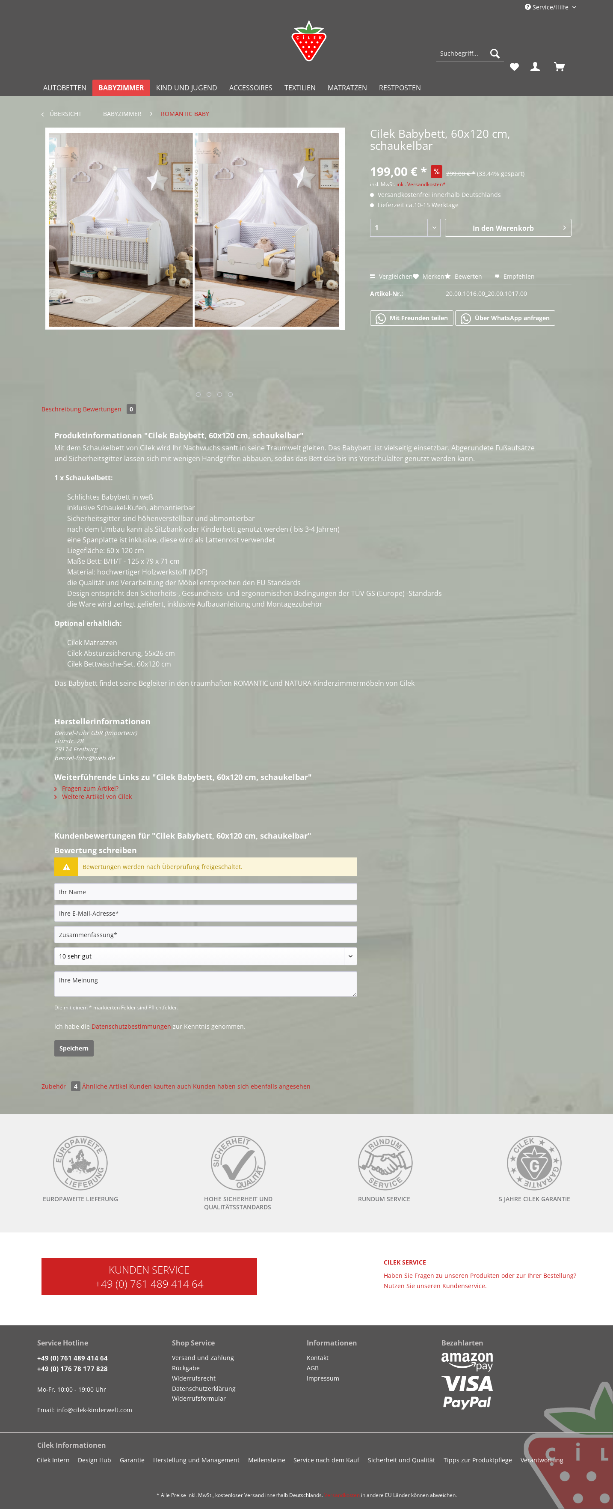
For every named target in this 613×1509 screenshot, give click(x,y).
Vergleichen (391, 276)
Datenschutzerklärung (204, 1388)
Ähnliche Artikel (104, 1086)
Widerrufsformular (199, 1398)
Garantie (132, 1460)
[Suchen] (495, 53)
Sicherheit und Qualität (401, 1460)
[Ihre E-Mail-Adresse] (205, 913)
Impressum (323, 1378)
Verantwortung (542, 1460)
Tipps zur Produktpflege (478, 1460)
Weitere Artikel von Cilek (93, 796)
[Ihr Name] (205, 891)
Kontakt (318, 1358)
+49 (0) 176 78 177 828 (72, 1368)
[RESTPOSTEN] (400, 88)
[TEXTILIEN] (300, 88)
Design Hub (94, 1460)
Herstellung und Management (196, 1460)
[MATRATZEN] (347, 88)
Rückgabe (186, 1368)
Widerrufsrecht (194, 1378)
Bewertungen (109, 409)
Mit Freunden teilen (412, 318)
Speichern (74, 1048)
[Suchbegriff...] (469, 53)
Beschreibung (61, 409)
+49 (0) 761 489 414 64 (149, 1284)
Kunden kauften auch (160, 1086)
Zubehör (61, 1086)
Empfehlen (515, 276)
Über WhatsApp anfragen (505, 318)
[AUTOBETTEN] (64, 88)
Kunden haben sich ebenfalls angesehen (252, 1086)
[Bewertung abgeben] (205, 956)
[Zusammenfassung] (205, 934)
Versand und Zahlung (203, 1358)
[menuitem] (469, 57)
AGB (313, 1368)
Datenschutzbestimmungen (131, 1026)
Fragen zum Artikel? (86, 788)
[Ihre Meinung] (205, 984)
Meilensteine (266, 1460)
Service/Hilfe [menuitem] (547, 7)
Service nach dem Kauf (326, 1460)
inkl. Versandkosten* (421, 184)
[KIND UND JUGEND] (186, 88)
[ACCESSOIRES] (250, 88)
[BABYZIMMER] (121, 88)
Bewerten (464, 276)
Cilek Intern (53, 1460)
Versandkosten (342, 1495)
